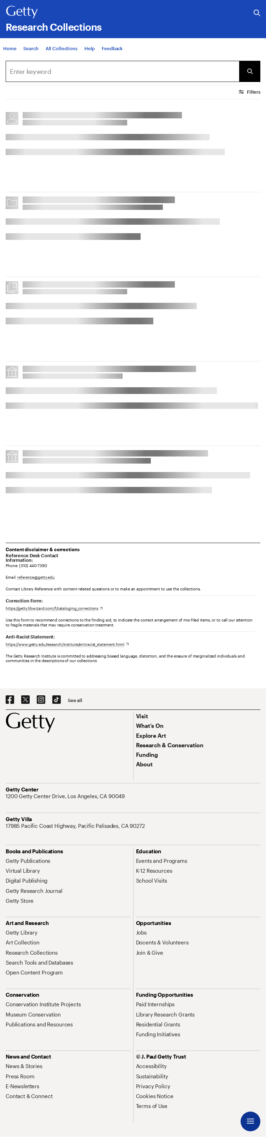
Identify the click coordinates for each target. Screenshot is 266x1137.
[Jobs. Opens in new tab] (141, 932)
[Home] (9, 48)
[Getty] (22, 12)
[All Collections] (61, 48)
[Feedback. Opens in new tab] (112, 48)
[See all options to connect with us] (75, 700)
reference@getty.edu (36, 577)
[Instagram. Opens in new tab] (41, 700)
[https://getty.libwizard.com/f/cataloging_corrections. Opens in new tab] (54, 608)
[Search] (30, 48)
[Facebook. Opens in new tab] (10, 700)
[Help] (89, 48)
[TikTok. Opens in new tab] (56, 700)
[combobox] (122, 71)
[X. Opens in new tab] (25, 700)
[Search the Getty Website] (257, 13)
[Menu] (250, 1121)
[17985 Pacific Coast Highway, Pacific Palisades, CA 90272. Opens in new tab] (76, 825)
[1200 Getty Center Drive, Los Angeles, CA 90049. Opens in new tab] (66, 796)
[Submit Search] (249, 71)
